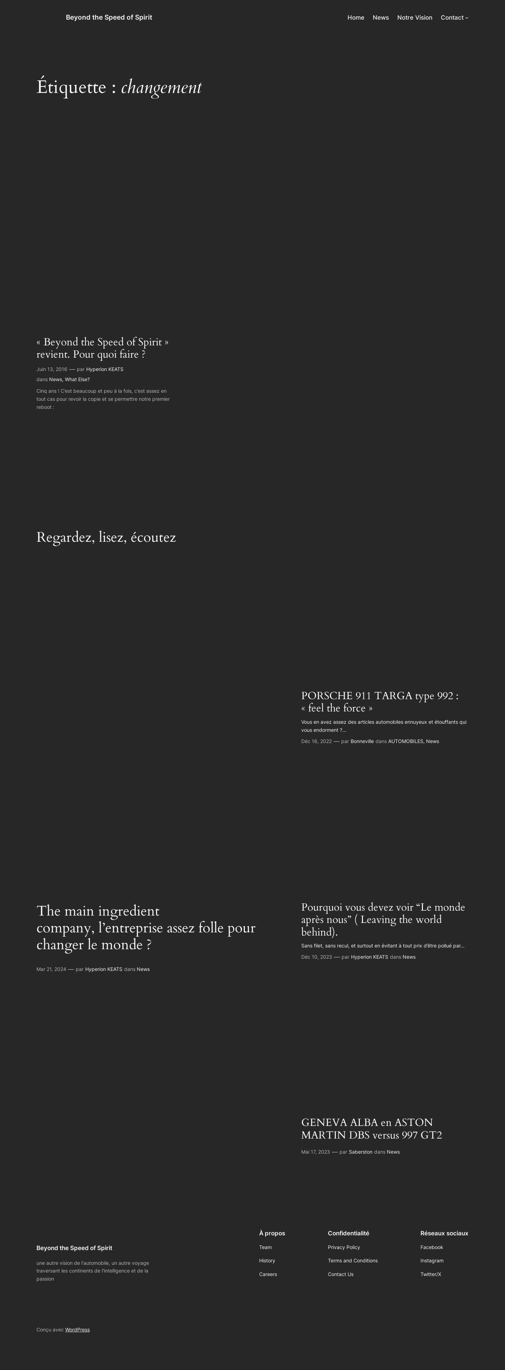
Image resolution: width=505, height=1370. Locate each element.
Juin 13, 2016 (51, 369)
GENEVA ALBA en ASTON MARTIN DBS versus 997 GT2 (371, 1129)
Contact (452, 17)
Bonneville (362, 741)
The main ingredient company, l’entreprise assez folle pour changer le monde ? (146, 928)
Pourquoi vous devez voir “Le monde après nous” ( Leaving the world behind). (383, 920)
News (55, 379)
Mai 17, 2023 (315, 1152)
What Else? (77, 379)
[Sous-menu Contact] (467, 17)
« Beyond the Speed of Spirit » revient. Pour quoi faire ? (102, 348)
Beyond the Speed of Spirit (109, 17)
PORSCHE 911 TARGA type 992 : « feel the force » (380, 702)
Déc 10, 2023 (316, 957)
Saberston (360, 1152)
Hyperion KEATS (104, 369)
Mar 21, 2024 (51, 969)
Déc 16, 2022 (316, 741)
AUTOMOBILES (405, 741)
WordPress (77, 1329)
